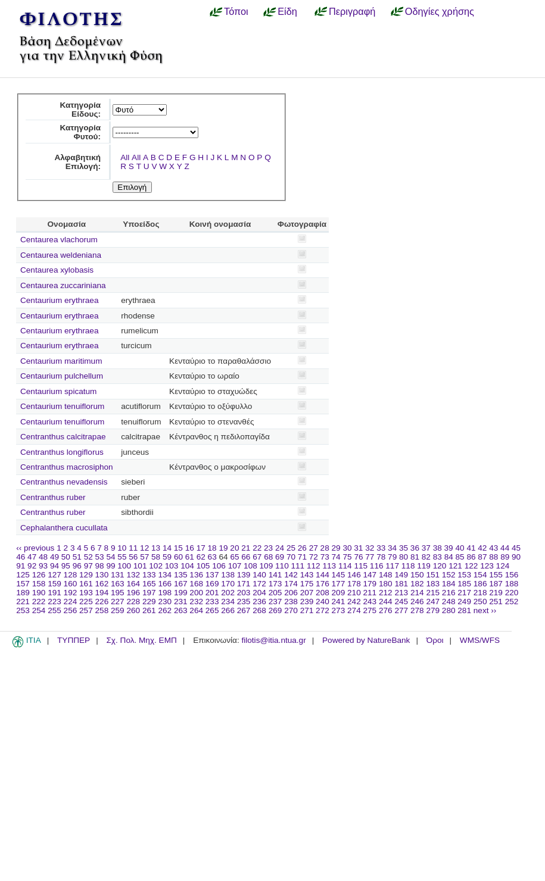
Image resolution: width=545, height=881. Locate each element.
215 (433, 592)
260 (133, 610)
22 (257, 547)
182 (417, 583)
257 (86, 610)
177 (338, 583)
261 (149, 610)
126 (39, 574)
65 (234, 556)
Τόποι (236, 11)
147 (370, 574)
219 (496, 592)
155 (496, 574)
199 (181, 592)
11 (133, 547)
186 (480, 583)
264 (196, 610)
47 (31, 556)
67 (257, 556)
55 (121, 556)
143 (307, 574)
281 (464, 610)
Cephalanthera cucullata (64, 527)
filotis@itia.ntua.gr (273, 640)
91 (20, 565)
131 (117, 574)
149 (401, 574)
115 (361, 565)
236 (259, 601)
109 (266, 565)
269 (275, 610)
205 (275, 592)
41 (470, 547)
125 (23, 574)
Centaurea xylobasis (57, 269)
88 (493, 556)
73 (324, 556)
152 (449, 574)
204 (259, 592)
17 (201, 547)
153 (464, 574)
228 (133, 601)
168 (196, 583)
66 (245, 556)
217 (464, 592)
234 (228, 601)
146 (354, 574)
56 (133, 556)
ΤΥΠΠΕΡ (73, 640)
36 (414, 547)
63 (212, 556)
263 (181, 610)
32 (369, 547)
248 (449, 601)
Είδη (287, 11)
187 (496, 583)
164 (133, 583)
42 (482, 547)
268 (259, 610)
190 (39, 592)
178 (354, 583)
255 (54, 610)
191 (54, 592)
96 (77, 565)
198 (165, 592)
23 (268, 547)
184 (449, 583)
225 (86, 601)
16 (189, 547)
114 (345, 565)
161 (86, 583)
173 (275, 583)
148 (386, 574)
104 (187, 565)
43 (493, 547)
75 (346, 556)
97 (88, 565)
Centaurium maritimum (61, 361)
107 (235, 565)
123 (487, 565)
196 (133, 592)
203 (244, 592)
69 (279, 556)
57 (144, 556)
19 (223, 547)
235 (244, 601)
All (124, 157)
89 (504, 556)
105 (203, 565)
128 (70, 574)
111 (298, 565)
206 (291, 592)
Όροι (435, 640)
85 (460, 556)
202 (228, 592)
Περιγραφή (352, 11)
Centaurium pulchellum (61, 375)
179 (370, 583)
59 (167, 556)
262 (165, 610)
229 (149, 601)
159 (54, 583)
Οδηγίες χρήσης (439, 11)
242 (354, 601)
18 (212, 547)
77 (369, 556)
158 (39, 583)
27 (313, 547)
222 (39, 601)
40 (459, 547)
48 (43, 556)
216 (449, 592)
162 (102, 583)
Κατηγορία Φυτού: (80, 132)
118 (408, 565)
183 (433, 583)
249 (464, 601)
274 (354, 610)
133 (149, 574)
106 (219, 565)
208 (322, 592)
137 (212, 574)
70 (290, 556)
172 (259, 583)
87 (482, 556)
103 (172, 565)
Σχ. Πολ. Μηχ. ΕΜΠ (141, 640)
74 (336, 556)
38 (437, 547)
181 (401, 583)
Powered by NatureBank (366, 640)
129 (86, 574)
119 (424, 565)
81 (414, 556)
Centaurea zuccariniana (63, 285)
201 (212, 592)
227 (117, 601)
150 (417, 574)
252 (512, 601)
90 (516, 556)
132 (133, 574)
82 (426, 556)
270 (291, 610)
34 (392, 547)
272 (322, 610)
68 (268, 556)
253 (23, 610)
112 (313, 565)
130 (102, 574)
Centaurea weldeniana (60, 255)
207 (307, 592)
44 (504, 547)
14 (167, 547)
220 (512, 592)
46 (20, 556)
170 (228, 583)
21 (245, 547)
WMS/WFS (480, 640)
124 (503, 565)
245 (401, 601)
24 (279, 547)
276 (386, 610)
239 (307, 601)
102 (156, 565)
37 (426, 547)
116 (377, 565)
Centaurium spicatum (58, 391)
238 (291, 601)
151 (433, 574)
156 (512, 574)
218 (480, 592)
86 (470, 556)
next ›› (485, 610)
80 (403, 556)
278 (417, 610)
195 (117, 592)
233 (212, 601)
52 (88, 556)
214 (417, 592)
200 (196, 592)
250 (480, 601)
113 (329, 565)
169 (212, 583)
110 (282, 565)
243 (370, 601)
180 (386, 583)
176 (322, 583)
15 (178, 547)
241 (338, 601)
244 (386, 601)
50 (65, 556)
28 (324, 547)
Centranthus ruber (53, 497)
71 (302, 556)
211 (370, 592)
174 (291, 583)
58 (155, 556)
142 (291, 574)
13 (155, 547)
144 (322, 574)
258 (102, 610)
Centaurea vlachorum (59, 239)
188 (512, 583)
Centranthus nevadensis (64, 481)
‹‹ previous (35, 547)
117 (392, 565)
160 (70, 583)
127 (54, 574)
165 (149, 583)
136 (196, 574)
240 (322, 601)
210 (354, 592)
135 (181, 574)
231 (181, 601)
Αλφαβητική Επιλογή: (77, 162)
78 (380, 556)
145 (338, 574)
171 (244, 583)
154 (480, 574)
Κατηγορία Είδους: (80, 109)
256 (70, 610)
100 (124, 565)
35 (403, 547)
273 (338, 610)
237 (275, 601)
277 (401, 610)
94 (54, 565)
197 (149, 592)
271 (307, 610)
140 (259, 574)
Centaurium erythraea (59, 300)
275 (370, 610)
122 (471, 565)
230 (165, 601)
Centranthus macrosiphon (66, 467)
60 (178, 556)
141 (275, 574)
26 (302, 547)
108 (250, 565)
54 (110, 556)
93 (43, 565)
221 (23, 601)
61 (189, 556)
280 (449, 610)
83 (437, 556)
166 (165, 583)
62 (201, 556)
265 (212, 610)
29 (336, 547)
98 (99, 565)
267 (244, 610)
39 (448, 547)
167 (181, 583)
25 (290, 547)
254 (39, 610)
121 (455, 565)
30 (346, 547)
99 (110, 565)
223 (54, 601)
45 (516, 547)
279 (433, 610)
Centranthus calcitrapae (63, 436)
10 (121, 547)
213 (401, 592)
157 (23, 583)
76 (358, 556)
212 (386, 592)
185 (464, 583)
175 (307, 583)
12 (144, 547)
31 (358, 547)
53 (99, 556)
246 (417, 601)
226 (102, 601)
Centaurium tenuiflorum (62, 406)
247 (433, 601)
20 (234, 547)
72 (313, 556)
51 (77, 556)
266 (228, 610)
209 (338, 592)
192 (70, 592)
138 (228, 574)
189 (23, 592)
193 (86, 592)
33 (380, 547)
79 (392, 556)
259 (117, 610)
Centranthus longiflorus (62, 452)
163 (117, 583)
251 (496, 601)
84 (448, 556)
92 (31, 565)
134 (165, 574)
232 (196, 601)
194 (102, 592)
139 (244, 574)
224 (70, 601)
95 (65, 565)
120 (440, 565)
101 (140, 565)
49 (54, 556)
